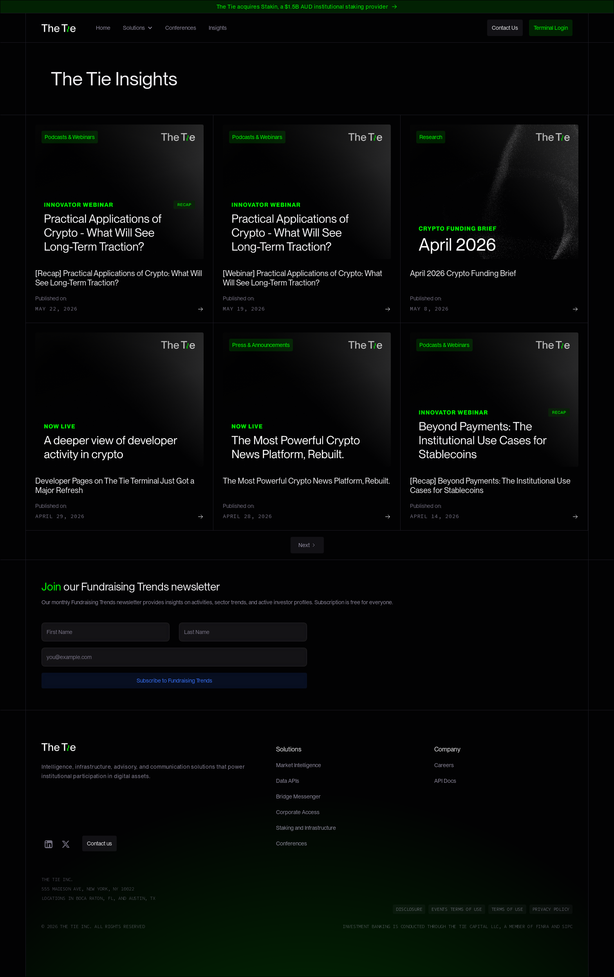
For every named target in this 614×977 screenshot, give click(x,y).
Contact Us (505, 28)
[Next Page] (307, 545)
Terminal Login (551, 28)
